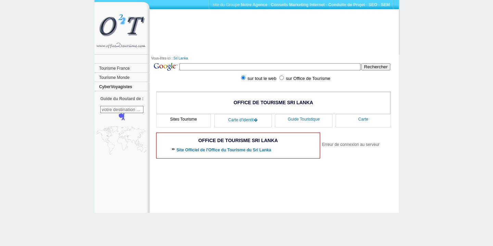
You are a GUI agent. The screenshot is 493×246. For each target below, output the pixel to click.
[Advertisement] (274, 32)
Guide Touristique (304, 119)
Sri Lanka (181, 58)
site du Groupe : (241, 4)
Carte (363, 119)
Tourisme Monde (114, 77)
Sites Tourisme (183, 119)
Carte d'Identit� (243, 120)
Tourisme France (114, 68)
